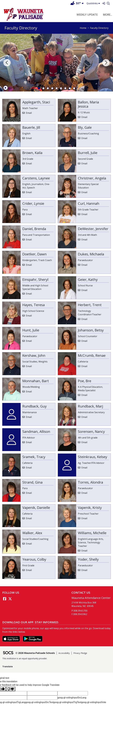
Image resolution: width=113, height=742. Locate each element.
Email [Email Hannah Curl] (84, 214)
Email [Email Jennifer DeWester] (84, 239)
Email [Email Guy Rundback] (29, 417)
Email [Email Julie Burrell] (84, 163)
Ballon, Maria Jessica (88, 104)
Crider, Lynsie (33, 203)
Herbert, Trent (90, 304)
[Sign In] (103, 3)
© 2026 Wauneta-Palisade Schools (35, 653)
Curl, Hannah (88, 203)
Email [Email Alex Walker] (29, 543)
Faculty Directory (99, 28)
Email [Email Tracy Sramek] (29, 467)
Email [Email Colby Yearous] (29, 570)
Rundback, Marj (90, 406)
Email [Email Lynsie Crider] (29, 214)
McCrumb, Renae (92, 355)
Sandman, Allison (36, 431)
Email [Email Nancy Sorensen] (84, 442)
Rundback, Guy (34, 406)
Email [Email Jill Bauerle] (29, 138)
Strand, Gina (32, 482)
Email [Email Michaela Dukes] (84, 264)
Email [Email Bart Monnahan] (29, 391)
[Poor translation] (10, 689)
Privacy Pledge (80, 653)
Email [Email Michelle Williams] (84, 550)
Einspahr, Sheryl (35, 279)
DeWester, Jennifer (93, 228)
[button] (107, 14)
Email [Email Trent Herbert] (84, 319)
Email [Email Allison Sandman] (29, 442)
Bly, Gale (85, 127)
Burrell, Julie (87, 152)
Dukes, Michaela (91, 254)
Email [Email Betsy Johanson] (84, 340)
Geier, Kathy (88, 279)
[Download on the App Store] (11, 638)
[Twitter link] (10, 598)
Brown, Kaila (32, 152)
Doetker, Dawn (34, 254)
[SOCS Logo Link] (8, 653)
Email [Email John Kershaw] (29, 366)
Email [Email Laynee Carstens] (29, 192)
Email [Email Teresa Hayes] (29, 315)
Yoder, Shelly (88, 559)
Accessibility (64, 653)
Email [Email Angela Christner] (84, 192)
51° (75, 3)
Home (83, 28)
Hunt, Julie (30, 330)
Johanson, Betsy (91, 330)
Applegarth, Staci (36, 102)
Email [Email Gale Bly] (84, 138)
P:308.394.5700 (79, 610)
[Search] (108, 3)
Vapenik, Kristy (90, 507)
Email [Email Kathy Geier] (84, 290)
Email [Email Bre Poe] (84, 395)
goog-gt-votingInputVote (93, 702)
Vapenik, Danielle (36, 507)
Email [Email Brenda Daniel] (29, 239)
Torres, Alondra (90, 482)
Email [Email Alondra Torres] (84, 492)
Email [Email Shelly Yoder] (84, 570)
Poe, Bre (84, 380)
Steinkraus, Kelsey (92, 456)
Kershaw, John (33, 355)
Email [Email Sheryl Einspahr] (29, 293)
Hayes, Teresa (33, 304)
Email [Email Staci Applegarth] (29, 112)
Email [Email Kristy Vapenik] (84, 518)
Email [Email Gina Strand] (29, 492)
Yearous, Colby (34, 559)
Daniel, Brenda (34, 228)
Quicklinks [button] (93, 3)
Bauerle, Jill (31, 127)
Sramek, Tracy (33, 456)
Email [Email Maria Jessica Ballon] (84, 117)
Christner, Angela (92, 178)
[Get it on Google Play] (32, 638)
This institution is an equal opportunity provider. (24, 658)
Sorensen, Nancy (91, 431)
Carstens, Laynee (36, 178)
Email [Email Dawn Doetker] (29, 264)
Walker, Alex (32, 532)
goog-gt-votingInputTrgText (67, 702)
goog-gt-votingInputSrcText (39, 702)
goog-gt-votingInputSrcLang (71, 697)
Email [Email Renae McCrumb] (84, 366)
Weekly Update (87, 14)
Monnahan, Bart (35, 380)
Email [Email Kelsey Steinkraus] (84, 467)
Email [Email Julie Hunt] (29, 340)
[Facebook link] (4, 598)
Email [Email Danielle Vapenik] (29, 518)
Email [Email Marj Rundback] (84, 417)
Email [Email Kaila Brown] (29, 163)
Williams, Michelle (92, 532)
